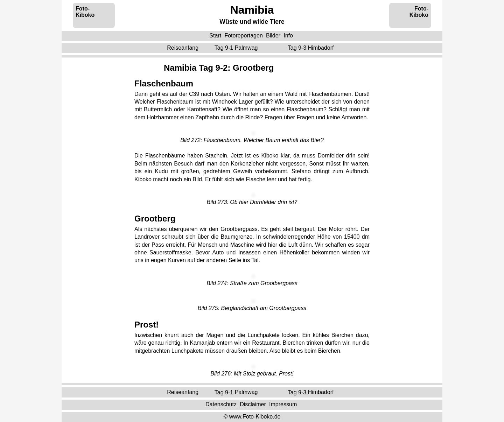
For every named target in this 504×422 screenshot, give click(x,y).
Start (215, 35)
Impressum (283, 404)
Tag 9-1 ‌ (237, 47)
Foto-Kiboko (85, 12)
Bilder (273, 35)
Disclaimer (253, 404)
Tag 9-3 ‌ (311, 47)
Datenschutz (221, 404)
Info (288, 35)
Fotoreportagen (243, 35)
